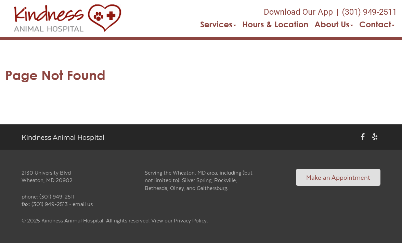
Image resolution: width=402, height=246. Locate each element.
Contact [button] (376, 24)
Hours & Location (275, 24)
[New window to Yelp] (374, 137)
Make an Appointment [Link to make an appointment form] (338, 177)
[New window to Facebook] (363, 137)
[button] (67, 18)
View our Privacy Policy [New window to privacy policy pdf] (179, 220)
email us (83, 204)
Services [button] (218, 24)
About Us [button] (333, 24)
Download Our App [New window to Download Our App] (298, 12)
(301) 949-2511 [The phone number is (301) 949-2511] (369, 12)
